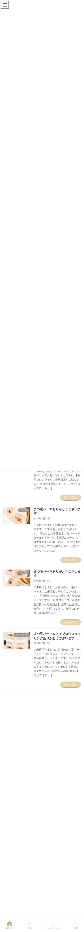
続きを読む (70, 497)
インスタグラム (52, 925)
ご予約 (29, 925)
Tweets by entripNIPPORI (21, 712)
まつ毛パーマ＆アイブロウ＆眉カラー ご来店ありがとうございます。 (57, 772)
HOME (9, 925)
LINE (75, 925)
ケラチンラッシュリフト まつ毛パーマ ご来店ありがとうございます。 (56, 796)
